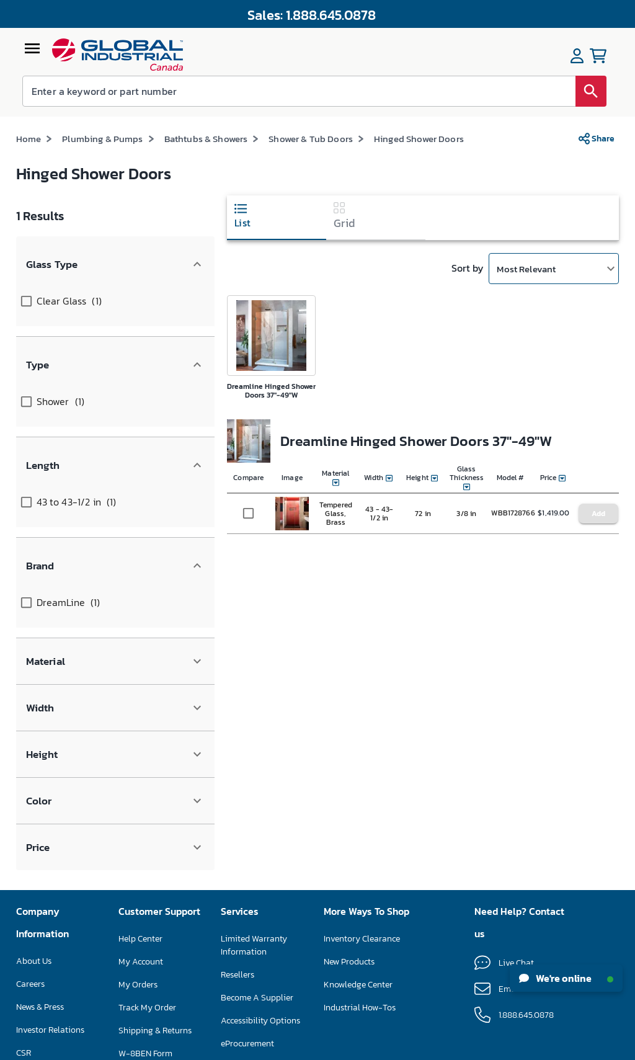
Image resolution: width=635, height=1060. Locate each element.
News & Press (40, 793)
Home (29, 138)
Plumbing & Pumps (102, 138)
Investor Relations (50, 816)
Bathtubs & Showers (206, 138)
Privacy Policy (352, 1047)
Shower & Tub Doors (311, 138)
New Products (349, 748)
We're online (566, 978)
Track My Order (147, 794)
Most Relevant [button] (526, 269)
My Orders (138, 771)
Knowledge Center (358, 771)
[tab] (276, 217)
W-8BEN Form (145, 840)
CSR (23, 839)
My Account (140, 748)
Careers (30, 770)
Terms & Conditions (292, 1047)
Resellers (237, 761)
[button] (115, 251)
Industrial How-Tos (360, 794)
